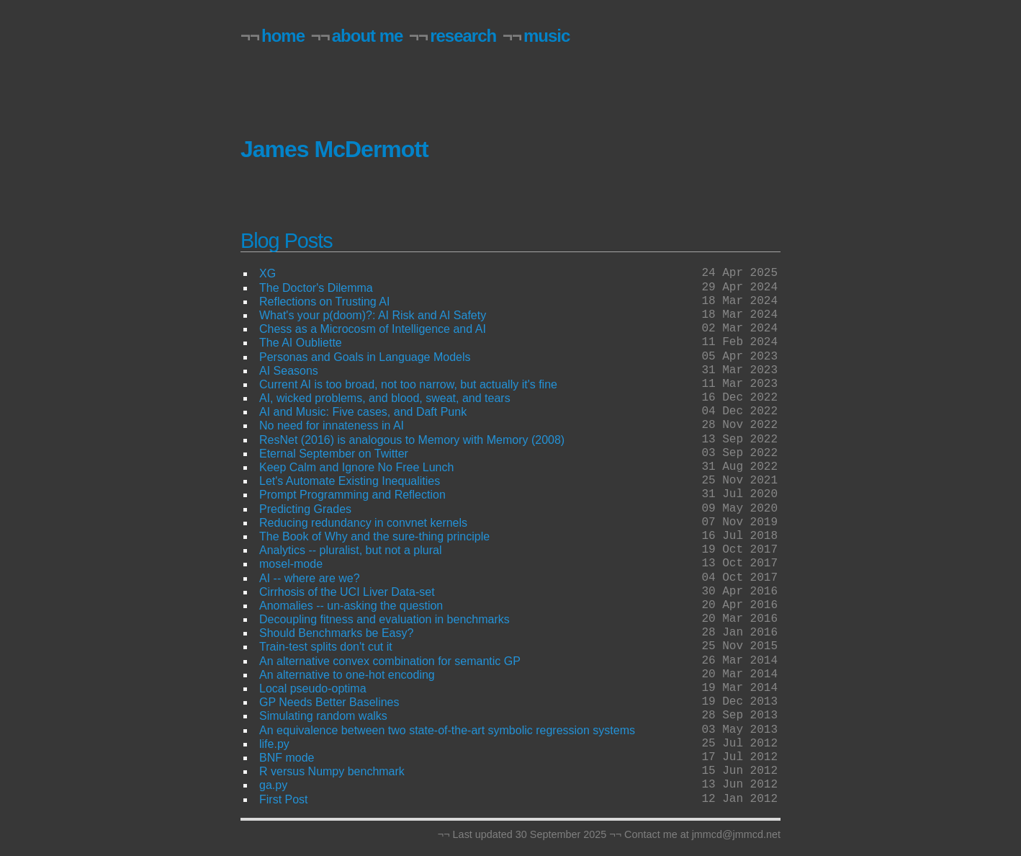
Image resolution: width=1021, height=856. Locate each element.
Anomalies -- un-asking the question (351, 605)
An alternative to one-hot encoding (347, 675)
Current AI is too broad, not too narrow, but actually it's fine (408, 384)
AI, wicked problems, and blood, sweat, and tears (384, 398)
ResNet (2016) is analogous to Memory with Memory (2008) (412, 440)
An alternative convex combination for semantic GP (390, 661)
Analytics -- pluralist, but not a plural (350, 550)
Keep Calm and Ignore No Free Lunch (356, 467)
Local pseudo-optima (312, 688)
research (463, 35)
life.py (274, 744)
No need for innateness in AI (331, 425)
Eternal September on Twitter (333, 453)
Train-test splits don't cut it (325, 647)
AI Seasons (288, 371)
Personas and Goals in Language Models (365, 357)
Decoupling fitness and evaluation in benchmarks (384, 619)
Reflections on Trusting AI (324, 301)
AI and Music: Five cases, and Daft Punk (363, 412)
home (283, 35)
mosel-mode (291, 564)
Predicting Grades (305, 509)
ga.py (273, 785)
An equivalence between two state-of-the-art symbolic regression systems (447, 730)
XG (267, 273)
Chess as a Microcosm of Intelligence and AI (372, 329)
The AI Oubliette (300, 342)
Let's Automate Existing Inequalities (349, 481)
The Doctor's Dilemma (316, 288)
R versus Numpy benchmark (332, 771)
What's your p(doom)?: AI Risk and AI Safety (372, 315)
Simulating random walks (323, 716)
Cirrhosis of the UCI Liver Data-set (347, 592)
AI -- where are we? (309, 578)
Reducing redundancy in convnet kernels (363, 523)
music (546, 35)
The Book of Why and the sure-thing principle (374, 536)
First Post (283, 799)
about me (367, 35)
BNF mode (286, 758)
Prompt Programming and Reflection (352, 495)
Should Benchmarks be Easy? (336, 633)
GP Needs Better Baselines (329, 702)
